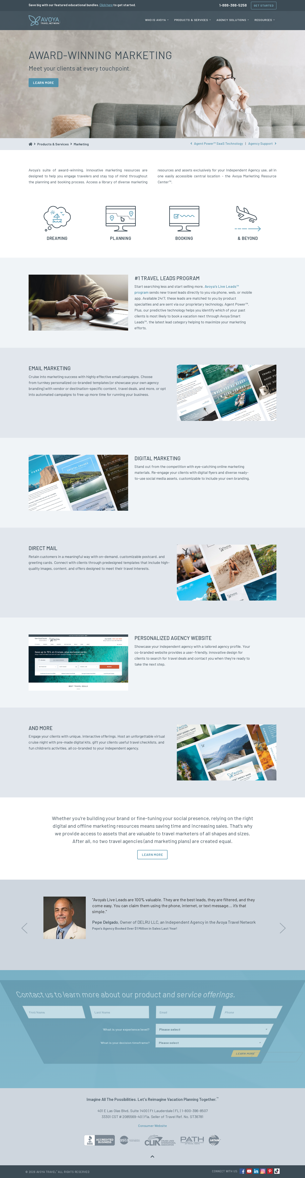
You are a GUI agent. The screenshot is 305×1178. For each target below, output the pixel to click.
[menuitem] (156, 20)
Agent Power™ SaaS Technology (216, 143)
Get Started (264, 5)
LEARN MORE (43, 83)
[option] (152, 918)
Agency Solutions (231, 20)
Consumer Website (152, 1126)
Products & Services (191, 20)
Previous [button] (23, 925)
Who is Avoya (155, 20)
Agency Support (262, 143)
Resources (263, 20)
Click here (106, 5)
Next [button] (282, 925)
